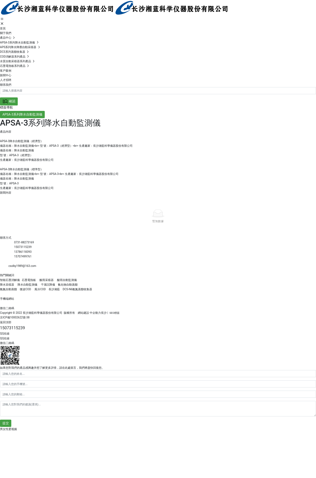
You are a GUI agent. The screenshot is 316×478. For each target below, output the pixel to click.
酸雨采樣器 (47, 280)
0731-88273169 (24, 242)
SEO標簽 (114, 312)
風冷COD (40, 289)
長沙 (104, 312)
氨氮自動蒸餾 (9, 289)
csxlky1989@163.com (22, 265)
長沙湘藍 (54, 289)
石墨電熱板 (29, 280)
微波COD (25, 289)
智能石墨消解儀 (10, 280)
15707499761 (23, 256)
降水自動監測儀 (27, 284)
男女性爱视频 (8, 429)
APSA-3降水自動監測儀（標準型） (21, 169)
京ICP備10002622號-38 (14, 317)
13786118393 (23, 251)
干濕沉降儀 (48, 284)
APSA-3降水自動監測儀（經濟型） (21, 141)
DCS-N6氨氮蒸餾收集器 (77, 289)
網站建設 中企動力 (89, 312)
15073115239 (23, 247)
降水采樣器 (7, 284)
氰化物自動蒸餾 (68, 284)
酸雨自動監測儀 (67, 280)
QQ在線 (4, 333)
